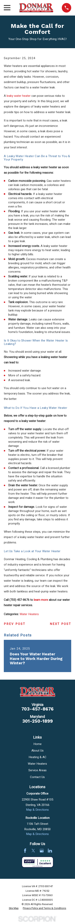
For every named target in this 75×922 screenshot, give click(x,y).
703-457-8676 (37, 709)
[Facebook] (25, 851)
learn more (41, 600)
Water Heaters (29, 614)
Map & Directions (37, 809)
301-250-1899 (37, 721)
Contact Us (37, 777)
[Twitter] (33, 851)
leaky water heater (19, 96)
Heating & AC (37, 757)
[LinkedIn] (50, 851)
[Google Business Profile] (42, 851)
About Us (37, 750)
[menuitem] (14, 908)
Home (37, 744)
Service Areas (37, 770)
